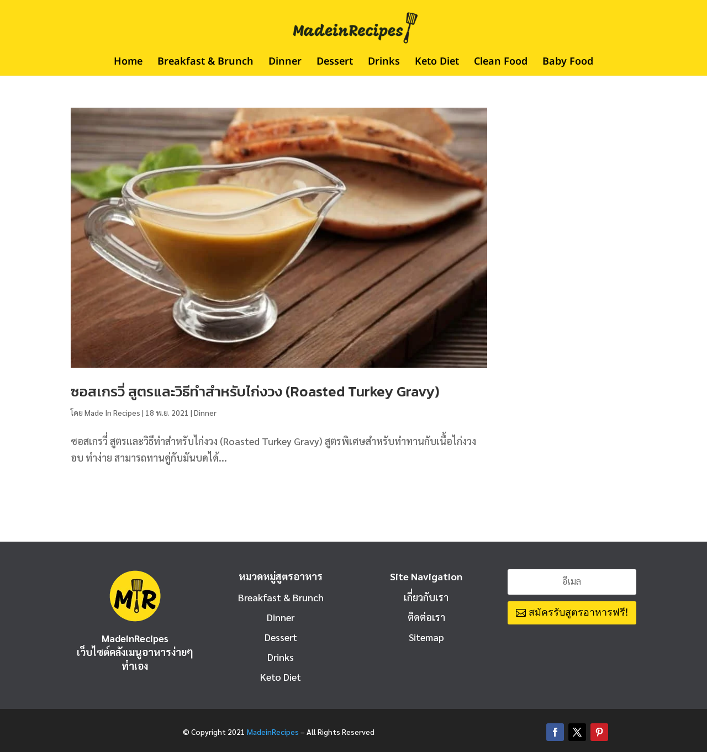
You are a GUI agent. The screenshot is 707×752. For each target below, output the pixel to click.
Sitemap (426, 637)
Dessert (334, 63)
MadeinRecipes (273, 732)
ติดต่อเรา (426, 617)
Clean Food (500, 63)
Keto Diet (437, 63)
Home (128, 63)
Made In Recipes (112, 412)
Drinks (384, 63)
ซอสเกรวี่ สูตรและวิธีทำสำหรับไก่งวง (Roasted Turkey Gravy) (255, 391)
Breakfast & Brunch (205, 63)
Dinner (285, 63)
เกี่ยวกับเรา (426, 597)
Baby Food (567, 63)
